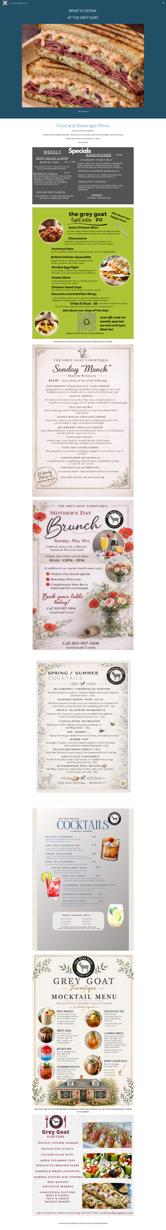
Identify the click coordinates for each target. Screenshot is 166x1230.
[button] (163, 3)
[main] (83, 15)
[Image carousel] (83, 68)
